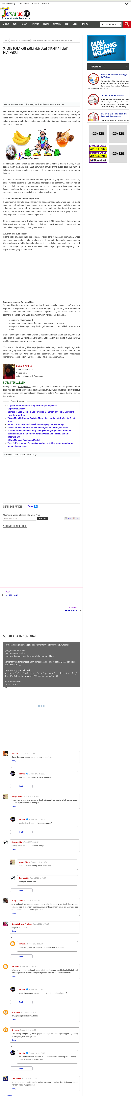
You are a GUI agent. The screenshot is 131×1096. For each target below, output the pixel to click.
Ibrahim (22, 758)
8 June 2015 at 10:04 (39, 847)
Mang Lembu (17, 885)
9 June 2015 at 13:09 (38, 862)
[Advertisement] (41, 79)
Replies (16, 752)
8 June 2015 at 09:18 (41, 908)
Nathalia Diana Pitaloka (22, 908)
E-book (45, 3)
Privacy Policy (8, 3)
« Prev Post (12, 595)
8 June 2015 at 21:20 (37, 804)
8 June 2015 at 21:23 (37, 1038)
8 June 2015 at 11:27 (28, 1014)
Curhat (35, 3)
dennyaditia (17, 826)
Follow (85, 24)
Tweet (31, 506)
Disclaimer (24, 3)
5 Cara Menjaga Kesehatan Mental (24, 440)
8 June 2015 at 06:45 (32, 781)
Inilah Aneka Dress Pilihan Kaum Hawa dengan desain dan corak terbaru (114, 114)
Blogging (57, 24)
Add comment (9, 1080)
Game (15, 24)
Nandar (15, 738)
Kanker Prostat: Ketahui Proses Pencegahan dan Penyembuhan (38, 427)
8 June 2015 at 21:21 (37, 974)
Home (5, 24)
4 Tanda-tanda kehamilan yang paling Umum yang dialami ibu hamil (39, 430)
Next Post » (71, 595)
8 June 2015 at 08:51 (32, 885)
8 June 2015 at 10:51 (29, 997)
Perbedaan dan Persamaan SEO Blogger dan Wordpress (114, 75)
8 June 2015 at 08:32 (31, 827)
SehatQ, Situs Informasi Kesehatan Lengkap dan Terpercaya (36, 424)
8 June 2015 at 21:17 (37, 758)
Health (46, 24)
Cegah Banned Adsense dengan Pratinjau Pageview (32, 405)
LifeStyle (35, 24)
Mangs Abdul (17, 781)
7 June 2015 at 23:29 (27, 738)
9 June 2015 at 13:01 (30, 1063)
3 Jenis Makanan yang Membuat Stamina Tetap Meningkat (35, 50)
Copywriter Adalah (16, 409)
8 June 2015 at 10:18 (28, 951)
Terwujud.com (64, 1090)
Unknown (16, 997)
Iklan (67, 24)
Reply (14, 745)
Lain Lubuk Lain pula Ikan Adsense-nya (112, 95)
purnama (22, 928)
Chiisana (15, 1014)
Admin (75, 24)
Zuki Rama (16, 1063)
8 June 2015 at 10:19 (35, 928)
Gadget (24, 24)
